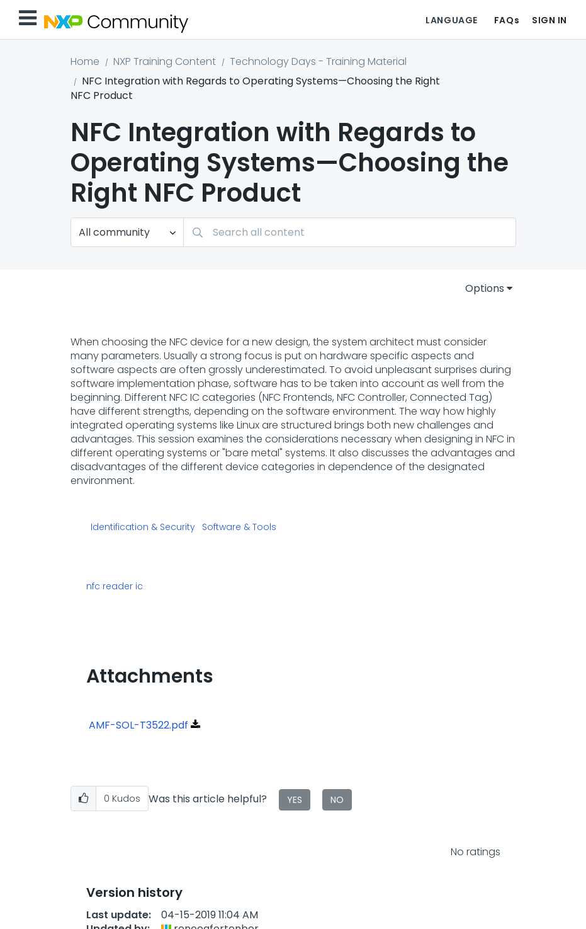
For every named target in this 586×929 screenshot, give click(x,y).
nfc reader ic (114, 586)
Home (84, 61)
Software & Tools (239, 527)
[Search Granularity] (127, 232)
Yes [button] (294, 799)
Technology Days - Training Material (318, 61)
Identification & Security (143, 527)
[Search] (349, 232)
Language (451, 20)
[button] (83, 799)
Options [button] (484, 288)
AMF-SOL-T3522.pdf (138, 725)
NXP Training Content (164, 61)
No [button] (337, 799)
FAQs (506, 20)
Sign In (549, 20)
